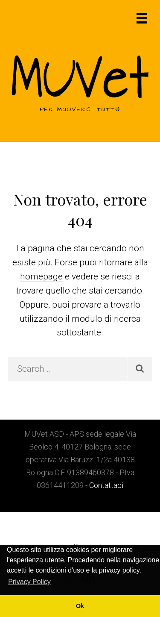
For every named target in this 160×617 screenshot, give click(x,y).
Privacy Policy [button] (29, 581)
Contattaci (106, 485)
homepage (41, 276)
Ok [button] (80, 605)
